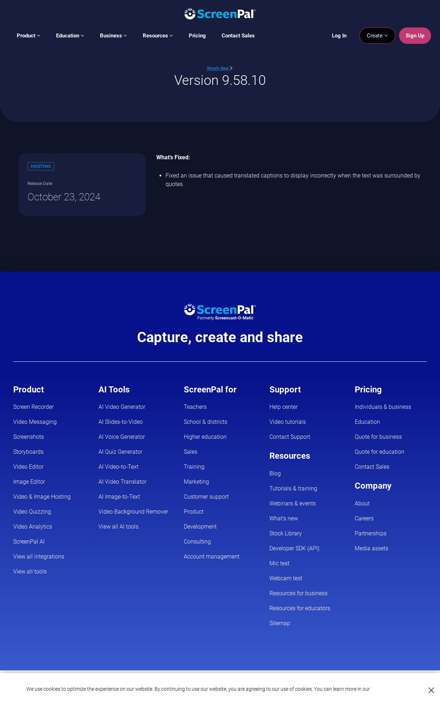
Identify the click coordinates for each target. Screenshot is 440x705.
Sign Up (415, 35)
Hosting (41, 166)
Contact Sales (238, 35)
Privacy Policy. (387, 689)
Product (28, 35)
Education (70, 35)
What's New (220, 68)
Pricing (197, 35)
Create (377, 35)
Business (113, 35)
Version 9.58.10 (220, 80)
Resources (158, 35)
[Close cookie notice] (431, 690)
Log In (339, 35)
